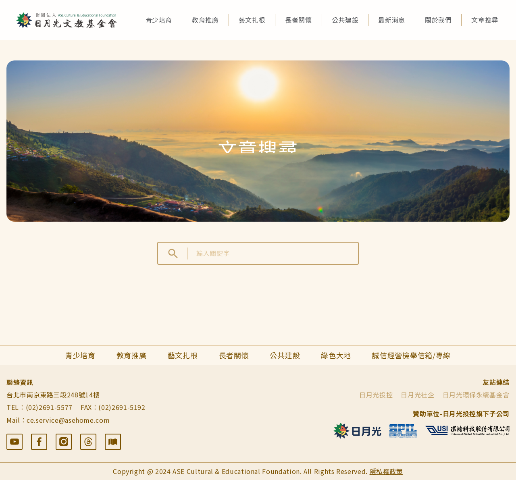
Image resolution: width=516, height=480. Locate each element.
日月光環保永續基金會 (476, 394)
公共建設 (345, 20)
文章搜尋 (484, 20)
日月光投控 (376, 394)
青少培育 (159, 20)
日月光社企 (417, 394)
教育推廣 (205, 20)
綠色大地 (336, 355)
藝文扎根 (252, 20)
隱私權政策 (386, 471)
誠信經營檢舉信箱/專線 (411, 355)
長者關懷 (298, 20)
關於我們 (438, 20)
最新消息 (391, 20)
